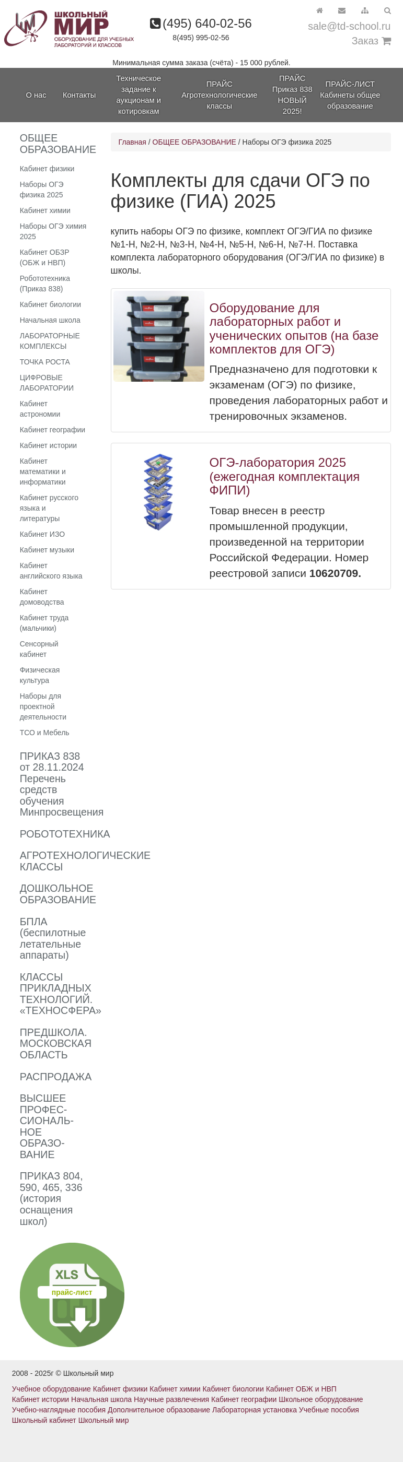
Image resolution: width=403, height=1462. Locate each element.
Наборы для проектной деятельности (43, 706)
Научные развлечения (171, 1399)
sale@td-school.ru (349, 26)
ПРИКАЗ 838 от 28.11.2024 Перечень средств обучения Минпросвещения (62, 784)
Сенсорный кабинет (39, 649)
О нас (36, 95)
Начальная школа (50, 320)
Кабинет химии (45, 210)
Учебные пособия (329, 1410)
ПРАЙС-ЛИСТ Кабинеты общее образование (350, 95)
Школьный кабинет (44, 1420)
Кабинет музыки (47, 550)
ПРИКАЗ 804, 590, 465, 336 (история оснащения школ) (51, 1198)
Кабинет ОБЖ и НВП (301, 1389)
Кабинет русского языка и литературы (49, 508)
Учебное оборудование (51, 1389)
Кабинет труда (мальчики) (44, 623)
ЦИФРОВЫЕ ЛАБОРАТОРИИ (47, 382)
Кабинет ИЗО (42, 534)
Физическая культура (40, 675)
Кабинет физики (47, 168)
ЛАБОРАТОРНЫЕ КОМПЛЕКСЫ (50, 341)
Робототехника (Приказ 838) (45, 283)
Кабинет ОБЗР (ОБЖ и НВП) (45, 257)
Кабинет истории (48, 445)
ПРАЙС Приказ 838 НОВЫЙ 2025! (292, 94)
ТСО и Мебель (45, 732)
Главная (132, 142)
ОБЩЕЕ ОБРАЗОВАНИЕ (194, 142)
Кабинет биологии (50, 304)
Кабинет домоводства (42, 596)
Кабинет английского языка (51, 570)
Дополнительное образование (159, 1410)
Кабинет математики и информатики (43, 471)
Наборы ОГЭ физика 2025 (42, 189)
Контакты (79, 95)
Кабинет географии (52, 430)
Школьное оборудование (321, 1399)
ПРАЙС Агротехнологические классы (219, 95)
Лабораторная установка (254, 1410)
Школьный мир (103, 1420)
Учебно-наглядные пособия (59, 1410)
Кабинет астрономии (40, 408)
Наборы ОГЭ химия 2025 (53, 231)
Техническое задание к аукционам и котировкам (138, 94)
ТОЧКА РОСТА (45, 362)
